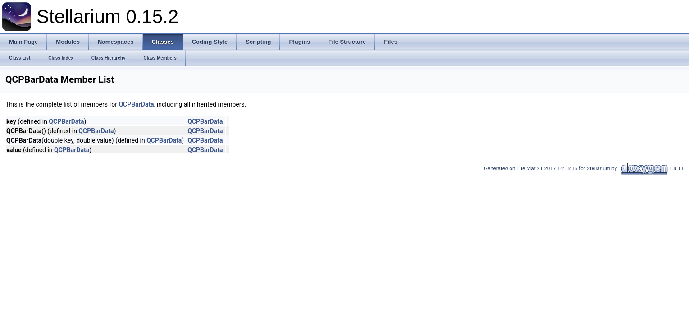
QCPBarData (136, 104)
